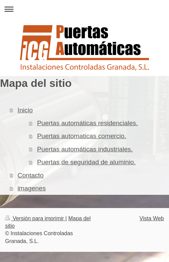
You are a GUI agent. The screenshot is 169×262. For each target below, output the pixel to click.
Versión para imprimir (35, 218)
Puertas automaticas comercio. (81, 135)
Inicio (25, 110)
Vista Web (152, 218)
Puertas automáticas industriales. (85, 149)
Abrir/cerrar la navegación (84, 9)
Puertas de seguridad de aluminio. (86, 162)
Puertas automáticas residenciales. (87, 123)
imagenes (32, 188)
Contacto (31, 175)
